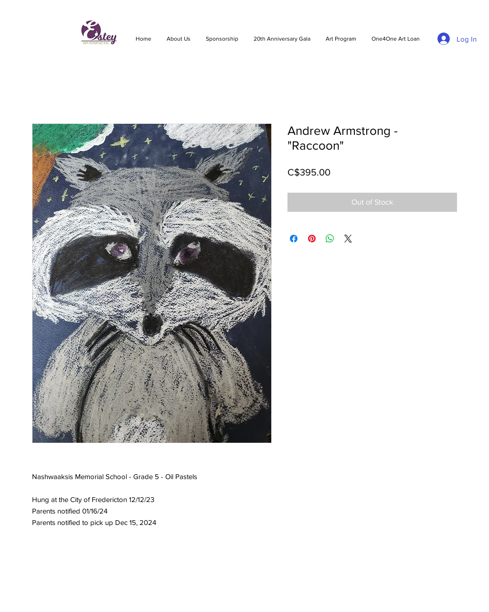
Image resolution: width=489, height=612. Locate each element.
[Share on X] (348, 238)
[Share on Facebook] (293, 238)
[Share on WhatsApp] (330, 238)
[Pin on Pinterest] (312, 238)
